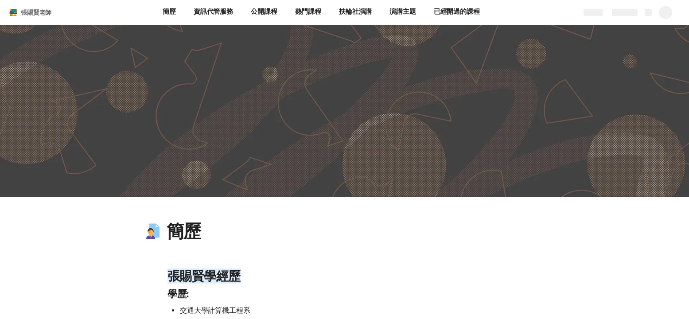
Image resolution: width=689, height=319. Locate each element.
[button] (153, 231)
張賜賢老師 (36, 12)
